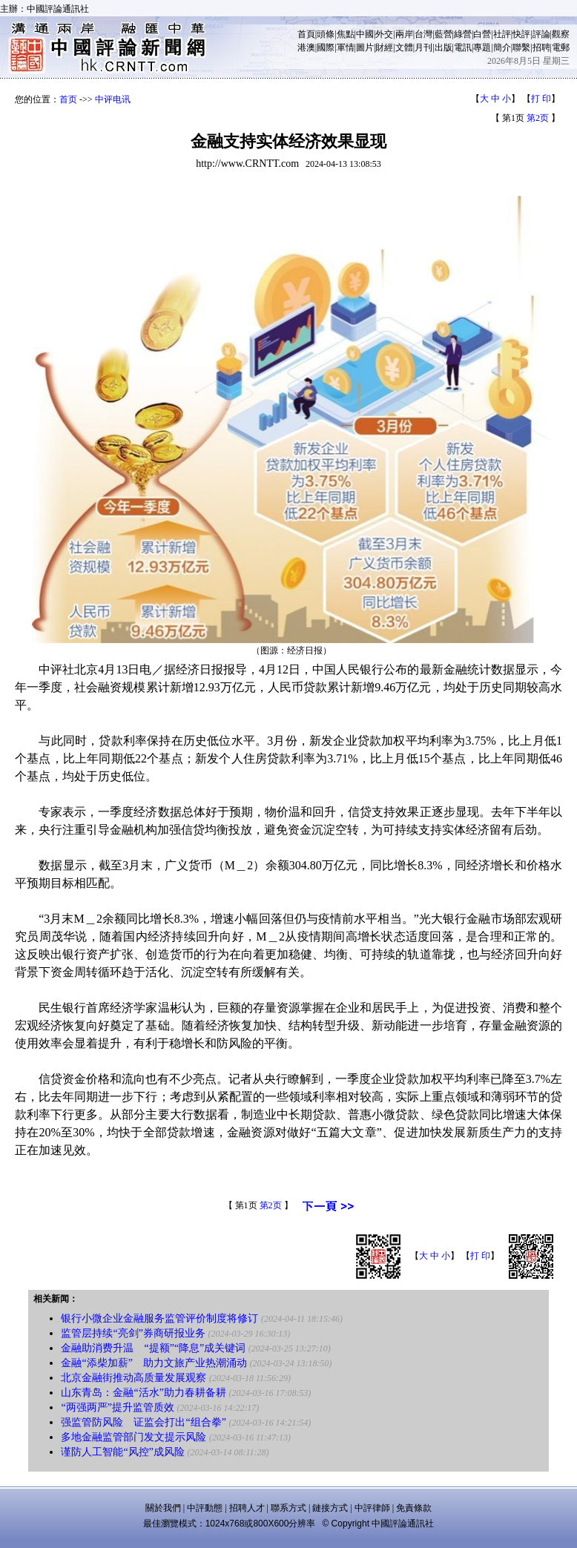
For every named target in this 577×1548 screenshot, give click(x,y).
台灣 (423, 34)
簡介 (502, 47)
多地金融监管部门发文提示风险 (133, 1437)
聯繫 (521, 47)
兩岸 (404, 34)
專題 (482, 47)
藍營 (443, 34)
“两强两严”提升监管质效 (117, 1407)
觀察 (561, 34)
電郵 (561, 47)
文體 (404, 47)
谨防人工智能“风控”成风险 (122, 1452)
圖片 (365, 47)
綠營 (463, 34)
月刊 (423, 47)
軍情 (346, 47)
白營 (482, 34)
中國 (365, 34)
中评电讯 (113, 99)
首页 (68, 99)
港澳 (306, 47)
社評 (502, 34)
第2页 (538, 118)
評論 (541, 34)
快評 (521, 34)
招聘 (541, 47)
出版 (443, 47)
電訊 (463, 47)
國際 (325, 47)
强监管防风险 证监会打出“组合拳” (143, 1422)
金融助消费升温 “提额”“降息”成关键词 (153, 1348)
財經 (384, 47)
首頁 (306, 34)
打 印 (541, 98)
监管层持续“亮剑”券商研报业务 (133, 1333)
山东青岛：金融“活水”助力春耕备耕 (143, 1392)
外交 (384, 34)
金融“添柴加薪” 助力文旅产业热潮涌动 (153, 1363)
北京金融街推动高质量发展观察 (133, 1377)
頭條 (325, 34)
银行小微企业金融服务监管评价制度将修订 (159, 1318)
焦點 (346, 34)
